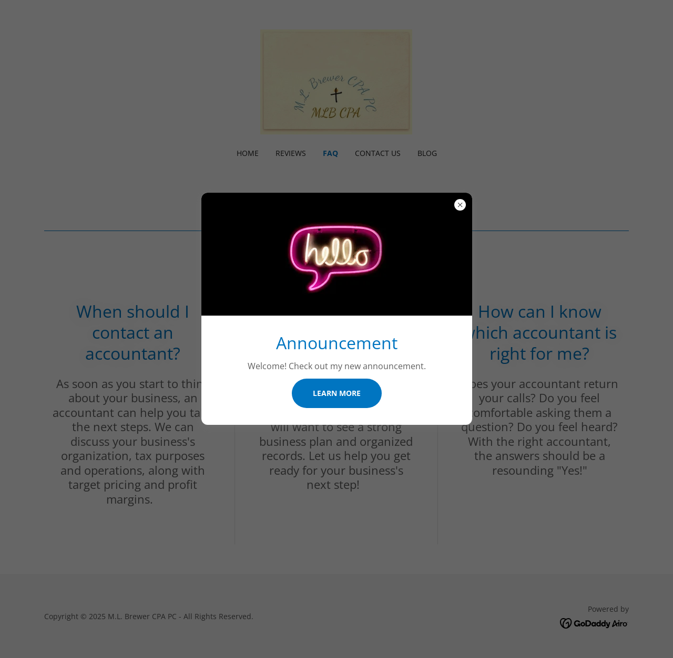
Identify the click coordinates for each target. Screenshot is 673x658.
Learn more (337, 393)
